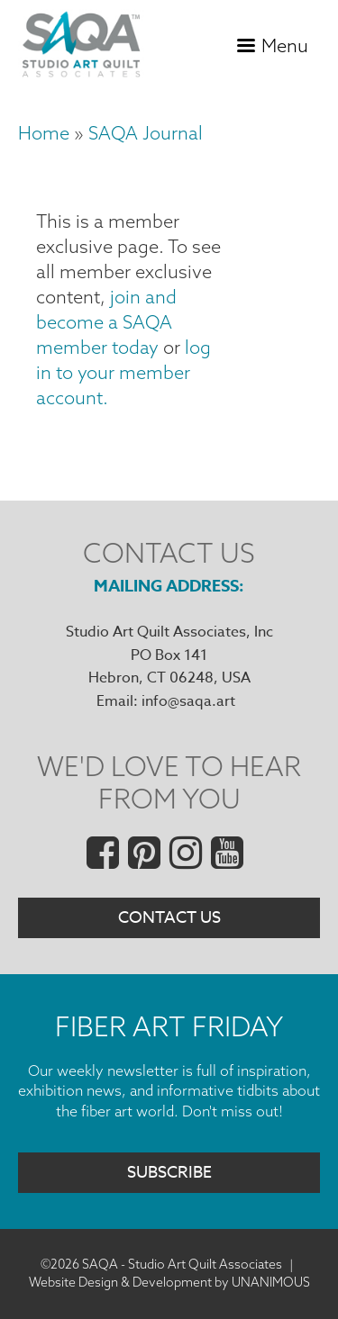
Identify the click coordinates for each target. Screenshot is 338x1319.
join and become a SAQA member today (106, 321)
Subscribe (169, 1173)
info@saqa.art (188, 701)
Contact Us (169, 918)
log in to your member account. (123, 372)
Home (43, 133)
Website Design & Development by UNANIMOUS (169, 1282)
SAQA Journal (145, 133)
